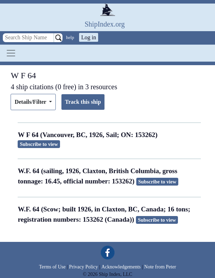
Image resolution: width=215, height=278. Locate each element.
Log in (88, 37)
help (70, 37)
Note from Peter (160, 267)
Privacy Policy (83, 267)
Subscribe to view (39, 144)
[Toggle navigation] (11, 53)
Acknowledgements (121, 267)
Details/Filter (30, 102)
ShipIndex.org (105, 24)
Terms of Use (52, 267)
